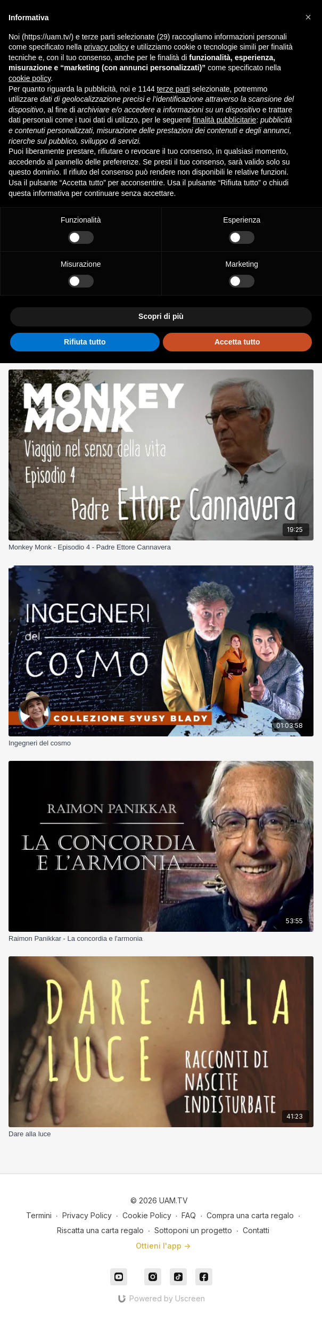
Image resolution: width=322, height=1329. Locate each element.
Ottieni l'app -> (163, 1245)
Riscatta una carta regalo (100, 1230)
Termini (39, 1215)
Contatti (256, 1230)
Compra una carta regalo (250, 1215)
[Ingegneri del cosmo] (161, 743)
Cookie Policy (146, 1215)
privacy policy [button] (106, 47)
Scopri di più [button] (161, 316)
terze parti (173, 89)
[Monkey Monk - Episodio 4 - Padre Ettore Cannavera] (161, 547)
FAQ (188, 1215)
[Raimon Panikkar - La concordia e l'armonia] (161, 938)
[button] (308, 17)
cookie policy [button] (30, 78)
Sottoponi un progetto (193, 1230)
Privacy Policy (87, 1215)
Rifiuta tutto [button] (85, 342)
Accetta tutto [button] (237, 342)
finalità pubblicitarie (224, 120)
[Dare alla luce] (161, 1134)
